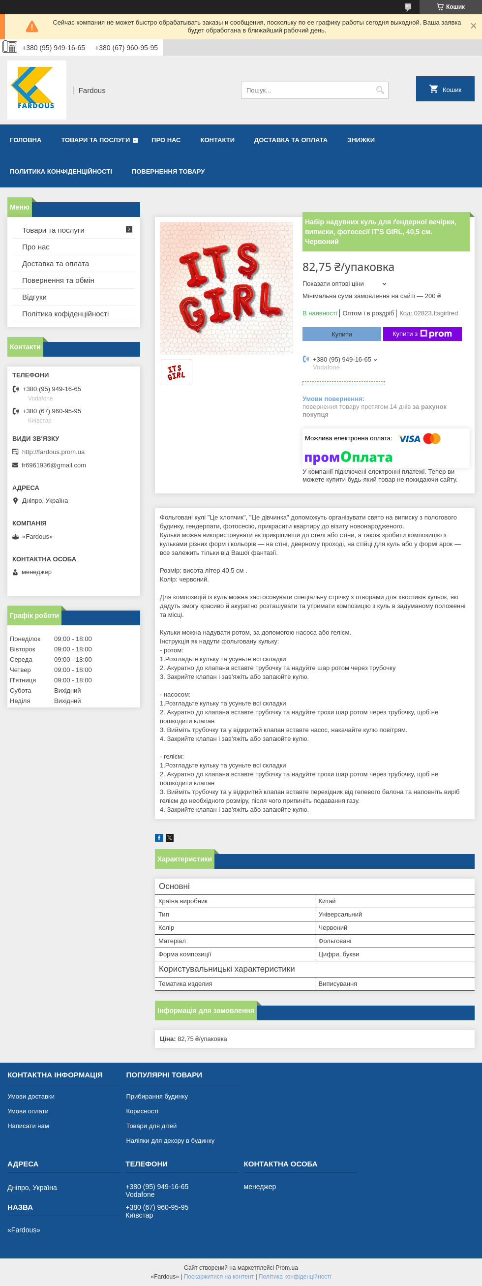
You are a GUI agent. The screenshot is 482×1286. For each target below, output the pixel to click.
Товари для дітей (151, 1126)
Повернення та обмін (58, 280)
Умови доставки (31, 1096)
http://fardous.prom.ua (53, 452)
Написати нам (28, 1126)
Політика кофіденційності (65, 313)
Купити (341, 334)
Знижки (361, 140)
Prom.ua (287, 1267)
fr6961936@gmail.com (54, 465)
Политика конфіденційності (61, 171)
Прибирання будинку (157, 1096)
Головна (25, 140)
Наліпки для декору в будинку (170, 1140)
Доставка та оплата (291, 140)
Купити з (422, 334)
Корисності (142, 1111)
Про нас (166, 140)
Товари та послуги (95, 140)
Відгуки (34, 297)
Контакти (218, 140)
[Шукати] (380, 90)
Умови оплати (28, 1111)
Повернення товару (168, 171)
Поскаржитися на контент (219, 1276)
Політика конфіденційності (295, 1276)
